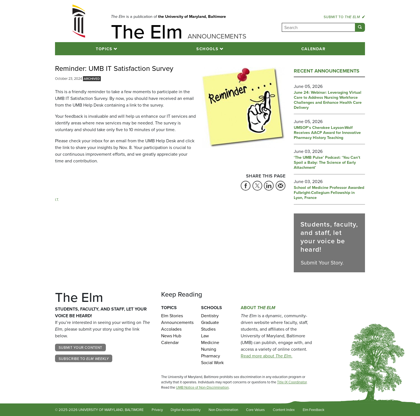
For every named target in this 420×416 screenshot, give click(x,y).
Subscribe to (84, 358)
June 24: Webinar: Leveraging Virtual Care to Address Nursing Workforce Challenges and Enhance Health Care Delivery (328, 100)
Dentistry (210, 315)
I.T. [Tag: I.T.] (57, 199)
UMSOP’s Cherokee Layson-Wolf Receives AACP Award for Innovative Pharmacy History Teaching (327, 132)
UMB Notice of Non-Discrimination (202, 387)
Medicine (210, 342)
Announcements (177, 322)
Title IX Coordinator (292, 382)
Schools (207, 49)
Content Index (284, 409)
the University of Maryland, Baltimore (192, 16)
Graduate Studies (210, 325)
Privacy (157, 409)
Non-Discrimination (223, 409)
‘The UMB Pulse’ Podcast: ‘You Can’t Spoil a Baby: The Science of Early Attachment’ (327, 162)
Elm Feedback (313, 409)
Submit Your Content (80, 347)
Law (205, 336)
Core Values (255, 409)
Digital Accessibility (186, 409)
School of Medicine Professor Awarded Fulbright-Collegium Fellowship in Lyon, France (329, 192)
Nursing (208, 349)
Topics (104, 49)
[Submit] (360, 27)
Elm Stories (172, 315)
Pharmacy (210, 356)
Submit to (344, 16)
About (258, 307)
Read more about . (266, 356)
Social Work (212, 362)
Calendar (313, 49)
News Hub (171, 336)
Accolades (171, 329)
